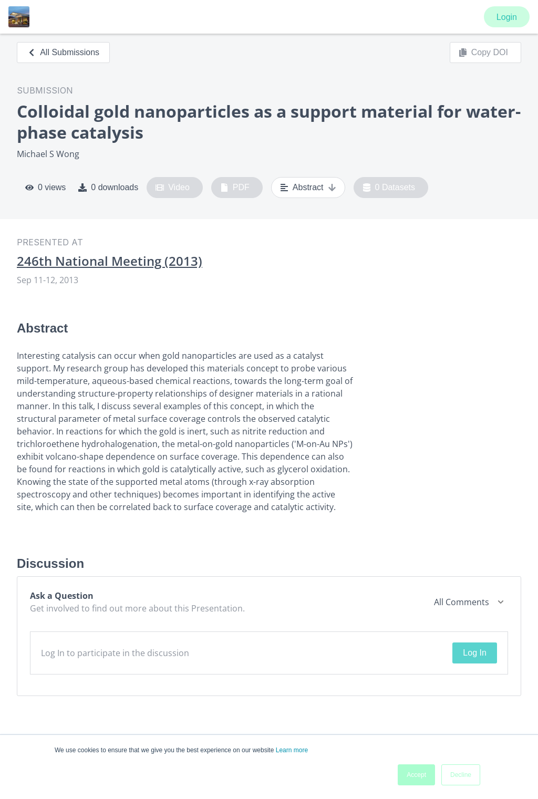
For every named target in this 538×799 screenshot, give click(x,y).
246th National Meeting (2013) (109, 261)
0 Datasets (389, 188)
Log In (474, 652)
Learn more (292, 750)
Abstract (308, 188)
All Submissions (63, 52)
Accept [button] (416, 775)
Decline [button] (460, 775)
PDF (235, 188)
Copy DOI (483, 53)
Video (173, 188)
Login (506, 17)
